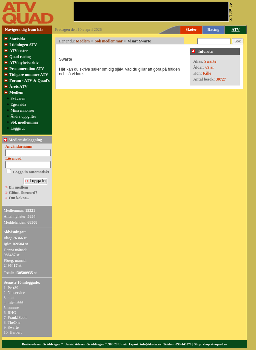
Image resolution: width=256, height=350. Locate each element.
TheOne (14, 322)
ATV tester (18, 50)
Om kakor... (19, 198)
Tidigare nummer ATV (28, 74)
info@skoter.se (150, 344)
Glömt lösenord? (23, 192)
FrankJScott (17, 317)
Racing (214, 29)
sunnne (13, 307)
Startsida (17, 38)
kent (11, 297)
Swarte (13, 327)
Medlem (16, 92)
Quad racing (20, 56)
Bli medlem (18, 187)
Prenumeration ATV (26, 68)
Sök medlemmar (24, 122)
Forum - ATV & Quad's (29, 80)
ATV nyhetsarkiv (23, 62)
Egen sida (18, 104)
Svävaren (18, 98)
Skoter (191, 29)
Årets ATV (18, 86)
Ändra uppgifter (23, 116)
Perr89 (13, 287)
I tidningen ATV (23, 44)
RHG (12, 312)
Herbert (16, 332)
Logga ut (18, 128)
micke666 (15, 302)
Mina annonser (22, 110)
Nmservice (16, 292)
